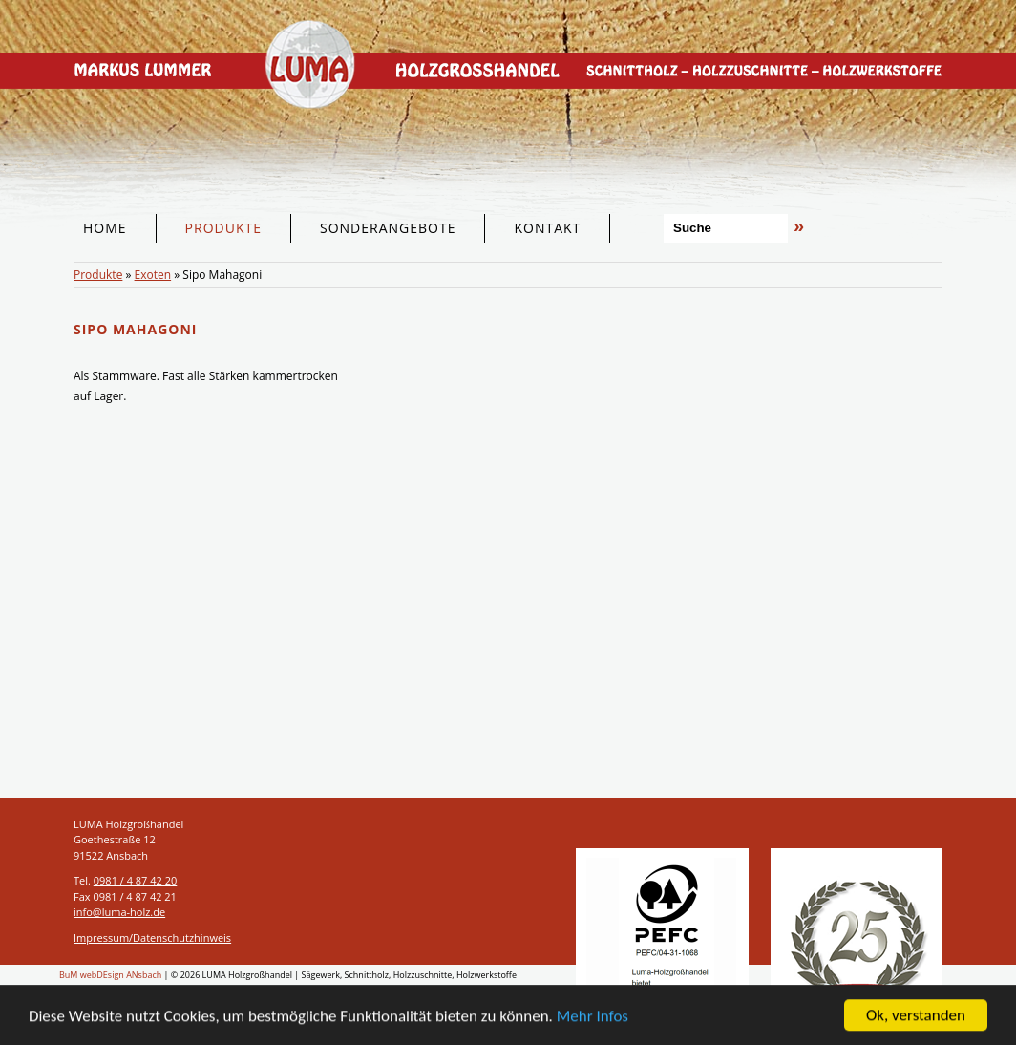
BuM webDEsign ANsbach (110, 975)
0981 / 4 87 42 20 (136, 880)
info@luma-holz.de (119, 912)
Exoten (153, 275)
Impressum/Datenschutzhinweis (152, 937)
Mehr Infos (592, 1017)
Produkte (98, 275)
